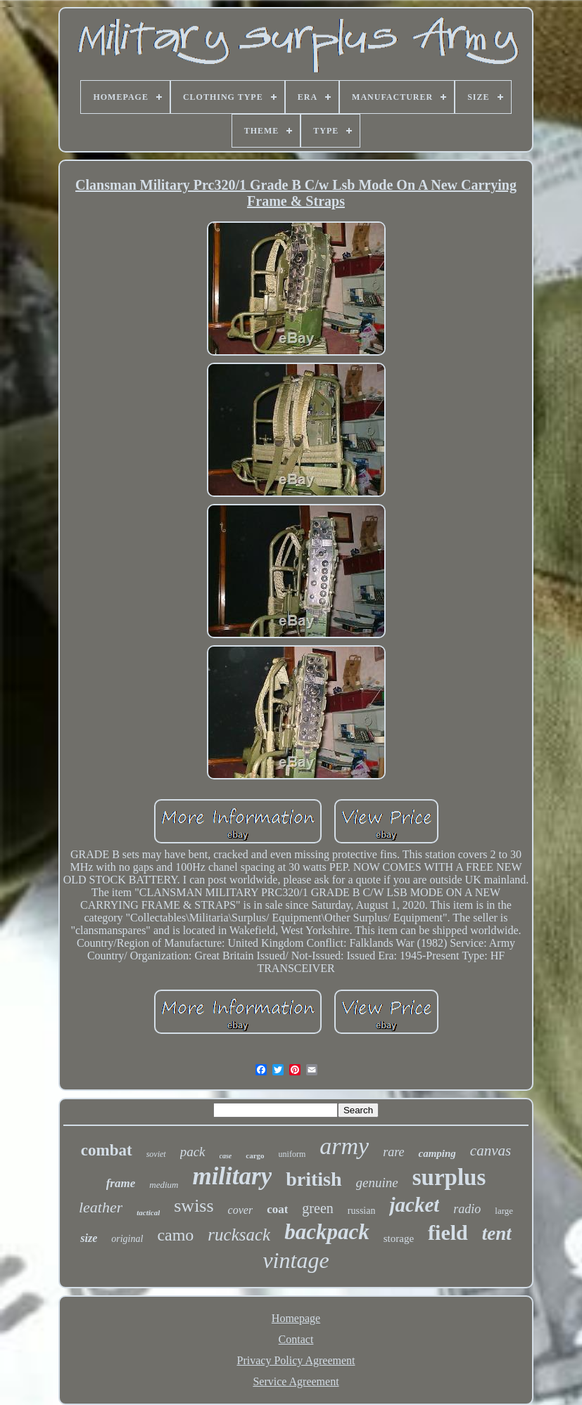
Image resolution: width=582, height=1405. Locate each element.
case (226, 1156)
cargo (255, 1155)
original (127, 1239)
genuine (377, 1182)
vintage (295, 1260)
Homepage (296, 1318)
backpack (326, 1231)
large (504, 1210)
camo (175, 1235)
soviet (156, 1154)
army (344, 1146)
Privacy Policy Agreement (296, 1360)
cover (240, 1210)
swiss (193, 1206)
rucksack (239, 1234)
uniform (292, 1154)
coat (277, 1209)
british (313, 1179)
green (317, 1208)
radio (467, 1209)
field (448, 1232)
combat (106, 1150)
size (88, 1238)
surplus (449, 1177)
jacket (414, 1204)
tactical (148, 1212)
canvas (490, 1150)
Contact (296, 1339)
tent (497, 1233)
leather (100, 1207)
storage (399, 1238)
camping (436, 1153)
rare (393, 1152)
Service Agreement (296, 1381)
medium (163, 1184)
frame (121, 1183)
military (232, 1176)
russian (362, 1210)
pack (192, 1151)
